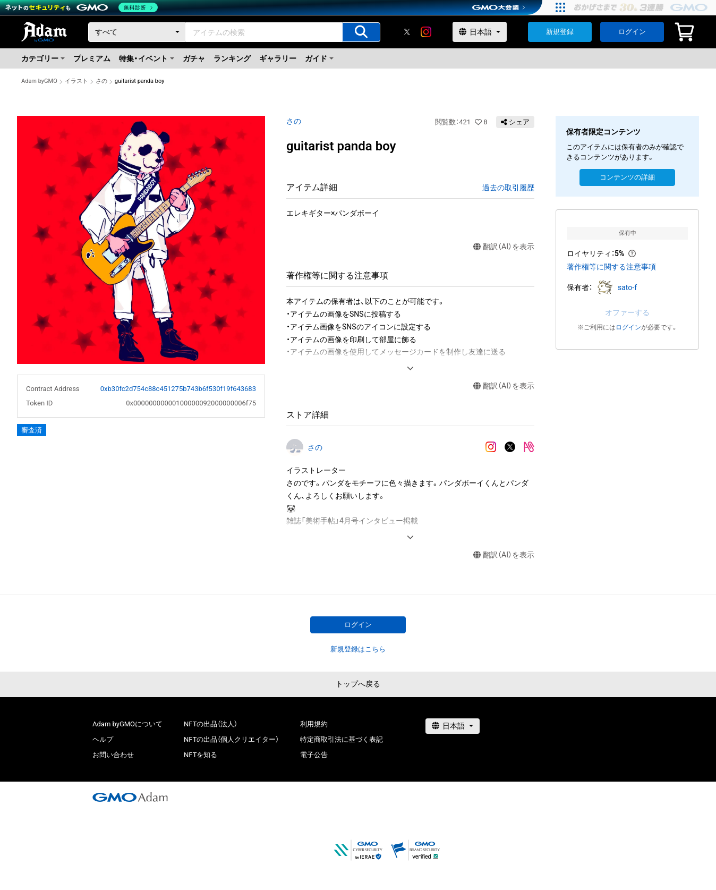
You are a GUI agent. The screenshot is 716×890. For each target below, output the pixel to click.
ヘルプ (102, 739)
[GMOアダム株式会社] (130, 797)
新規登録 (560, 32)
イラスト (76, 81)
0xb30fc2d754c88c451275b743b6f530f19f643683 (178, 389)
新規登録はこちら (358, 649)
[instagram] (426, 32)
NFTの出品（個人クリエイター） (231, 739)
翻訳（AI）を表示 (503, 246)
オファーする (627, 312)
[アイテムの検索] (361, 32)
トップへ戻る (358, 684)
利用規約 (314, 724)
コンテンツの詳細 (627, 177)
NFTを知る (200, 755)
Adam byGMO (39, 81)
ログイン (632, 32)
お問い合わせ (113, 755)
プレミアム (91, 58)
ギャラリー (277, 58)
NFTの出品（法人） (210, 724)
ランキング (232, 58)
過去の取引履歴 (508, 187)
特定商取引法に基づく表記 (341, 739)
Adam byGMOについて (127, 724)
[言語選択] (480, 32)
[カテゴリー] (137, 32)
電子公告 (314, 755)
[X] (407, 32)
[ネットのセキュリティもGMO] (81, 7)
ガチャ (194, 58)
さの (101, 81)
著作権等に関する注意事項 (611, 266)
